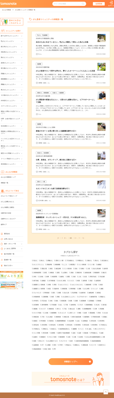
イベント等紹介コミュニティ (10, 158)
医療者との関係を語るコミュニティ (10, 132)
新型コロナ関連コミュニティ (10, 153)
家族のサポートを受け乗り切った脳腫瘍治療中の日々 (56, 131)
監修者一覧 (6, 259)
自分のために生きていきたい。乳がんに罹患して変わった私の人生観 (62, 42)
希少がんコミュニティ (8, 90)
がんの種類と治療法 (7, 207)
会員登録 (98, 4)
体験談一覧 (4, 183)
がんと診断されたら (7, 201)
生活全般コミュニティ (8, 126)
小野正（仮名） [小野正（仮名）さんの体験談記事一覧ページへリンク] (44, 171)
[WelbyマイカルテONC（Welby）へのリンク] (11, 286)
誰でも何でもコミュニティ (10, 36)
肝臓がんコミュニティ (8, 73)
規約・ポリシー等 (8, 244)
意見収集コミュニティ (8, 164)
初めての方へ (7, 265)
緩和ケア (4, 224)
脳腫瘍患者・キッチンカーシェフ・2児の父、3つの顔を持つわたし (61, 217)
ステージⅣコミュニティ (9, 106)
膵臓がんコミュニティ (8, 84)
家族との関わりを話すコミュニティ (10, 112)
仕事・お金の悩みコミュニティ (10, 119)
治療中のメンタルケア (8, 219)
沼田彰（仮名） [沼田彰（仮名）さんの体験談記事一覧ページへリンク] (44, 82)
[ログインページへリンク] (111, 4)
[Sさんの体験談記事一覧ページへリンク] (37, 54)
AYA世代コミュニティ (8, 100)
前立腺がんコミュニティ (9, 68)
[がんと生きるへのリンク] (11, 275)
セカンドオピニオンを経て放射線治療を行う (53, 188)
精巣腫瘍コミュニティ (8, 79)
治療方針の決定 (6, 213)
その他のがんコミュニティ (10, 95)
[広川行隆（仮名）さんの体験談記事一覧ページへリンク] (37, 200)
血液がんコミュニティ (8, 63)
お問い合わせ (7, 239)
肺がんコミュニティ (7, 57)
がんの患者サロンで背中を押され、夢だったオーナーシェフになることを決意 (65, 71)
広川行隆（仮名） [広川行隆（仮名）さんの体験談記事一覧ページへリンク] (44, 200)
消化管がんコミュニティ (9, 52)
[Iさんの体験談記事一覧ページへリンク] (37, 114)
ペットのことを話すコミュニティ (10, 139)
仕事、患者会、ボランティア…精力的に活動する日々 (56, 160)
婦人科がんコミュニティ (9, 46)
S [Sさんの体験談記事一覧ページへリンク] (40, 54)
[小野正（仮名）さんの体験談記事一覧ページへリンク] (37, 172)
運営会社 (5, 233)
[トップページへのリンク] (8, 3)
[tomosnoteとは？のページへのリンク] (71, 385)
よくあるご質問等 (8, 249)
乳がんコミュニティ (7, 41)
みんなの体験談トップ (8, 177)
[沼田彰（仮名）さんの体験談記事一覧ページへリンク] (37, 83)
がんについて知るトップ (9, 196)
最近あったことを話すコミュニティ (10, 147)
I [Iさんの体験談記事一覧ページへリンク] (39, 114)
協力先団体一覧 (7, 253)
